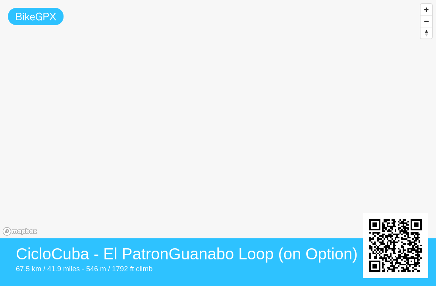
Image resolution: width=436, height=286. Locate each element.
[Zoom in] (426, 9)
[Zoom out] (426, 21)
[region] (218, 119)
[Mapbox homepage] (19, 231)
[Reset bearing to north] (426, 33)
